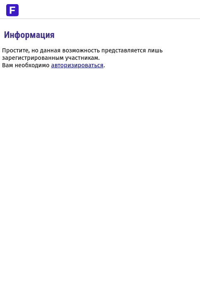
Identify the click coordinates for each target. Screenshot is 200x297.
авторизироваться (77, 65)
